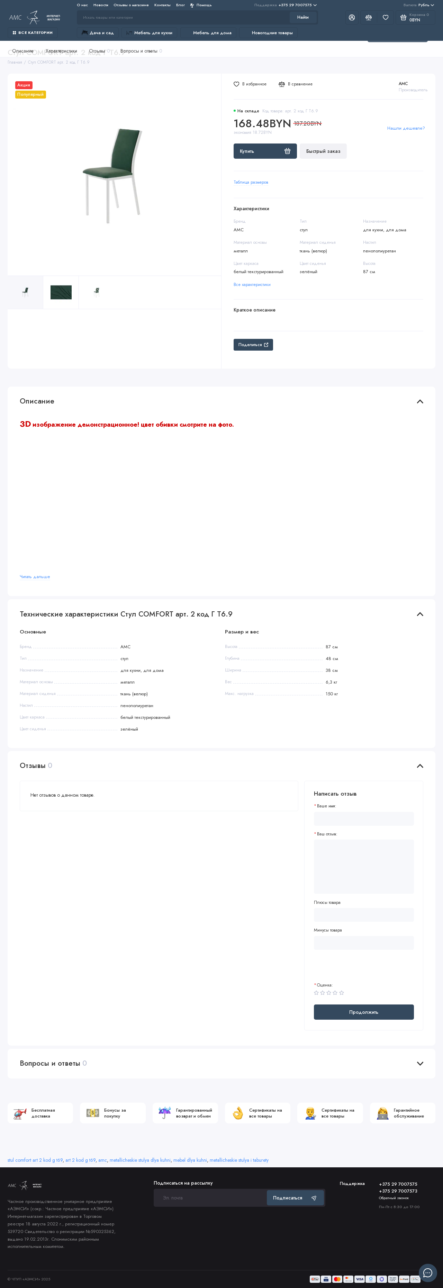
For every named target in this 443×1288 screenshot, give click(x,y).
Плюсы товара (327, 902)
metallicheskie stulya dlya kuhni (140, 1160)
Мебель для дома (208, 32)
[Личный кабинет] (352, 17)
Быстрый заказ (323, 151)
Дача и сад (98, 32)
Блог (180, 5)
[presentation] (366, 969)
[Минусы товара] (364, 943)
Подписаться (295, 1197)
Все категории (33, 32)
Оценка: (325, 985)
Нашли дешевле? (406, 128)
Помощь (201, 5)
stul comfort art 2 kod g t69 (35, 1160)
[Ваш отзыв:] (364, 867)
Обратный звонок (394, 1198)
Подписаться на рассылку (183, 1183)
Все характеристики (252, 284)
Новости (100, 5)
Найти (303, 17)
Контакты (162, 5)
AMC (403, 84)
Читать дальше (35, 576)
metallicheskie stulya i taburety (239, 1160)
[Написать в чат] (428, 1273)
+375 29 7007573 (398, 1191)
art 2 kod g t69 (80, 1160)
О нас (82, 5)
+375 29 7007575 (285, 5)
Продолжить (363, 1012)
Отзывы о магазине (131, 5)
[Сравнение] (369, 17)
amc (102, 1160)
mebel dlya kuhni (190, 1160)
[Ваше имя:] (364, 819)
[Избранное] (385, 17)
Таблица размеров (251, 182)
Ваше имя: (326, 806)
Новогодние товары (268, 32)
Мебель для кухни (149, 32)
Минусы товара (328, 930)
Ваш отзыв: (327, 834)
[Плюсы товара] (364, 915)
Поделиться (253, 345)
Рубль (419, 5)
